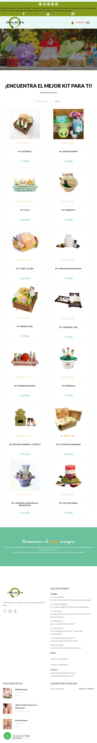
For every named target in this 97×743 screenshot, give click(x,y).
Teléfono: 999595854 (59, 665)
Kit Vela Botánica (68, 503)
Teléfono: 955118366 (59, 659)
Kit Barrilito (68, 210)
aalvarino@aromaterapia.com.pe (62, 673)
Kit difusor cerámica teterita (25, 444)
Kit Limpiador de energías (68, 268)
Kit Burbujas (68, 386)
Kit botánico (25, 151)
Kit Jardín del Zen (68, 327)
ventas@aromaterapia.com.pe (62, 676)
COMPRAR (80, 22)
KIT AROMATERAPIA (68, 151)
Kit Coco (24, 210)
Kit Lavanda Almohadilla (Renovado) (24, 504)
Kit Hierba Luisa (25, 326)
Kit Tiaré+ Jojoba (25, 268)
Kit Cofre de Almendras (68, 444)
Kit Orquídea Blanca (25, 386)
